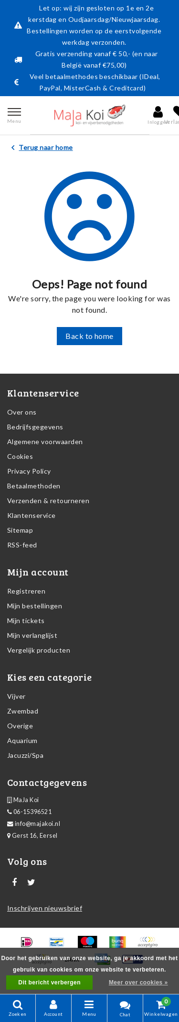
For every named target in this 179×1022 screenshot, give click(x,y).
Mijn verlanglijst (32, 635)
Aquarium (22, 740)
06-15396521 (29, 811)
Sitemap (20, 530)
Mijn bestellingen (34, 606)
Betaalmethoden (34, 486)
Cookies (20, 456)
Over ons (22, 412)
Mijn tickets (26, 620)
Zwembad (22, 711)
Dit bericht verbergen (49, 982)
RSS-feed (22, 545)
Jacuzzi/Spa (25, 755)
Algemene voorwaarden (45, 441)
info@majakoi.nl (33, 823)
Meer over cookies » (138, 982)
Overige (20, 726)
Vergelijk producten (38, 650)
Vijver (16, 696)
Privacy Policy (29, 471)
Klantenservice (31, 515)
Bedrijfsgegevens (35, 427)
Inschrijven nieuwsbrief (44, 908)
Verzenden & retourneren (48, 500)
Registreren (26, 591)
